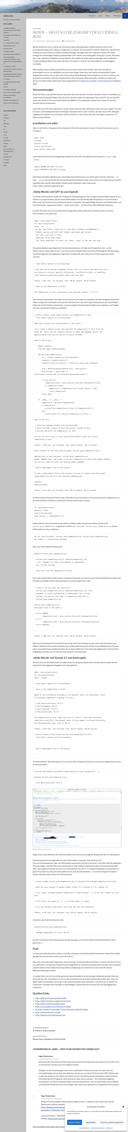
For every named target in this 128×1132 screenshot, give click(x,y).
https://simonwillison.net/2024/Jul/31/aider (53, 1004)
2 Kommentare (69, 41)
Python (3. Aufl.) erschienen (77, 1026)
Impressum (109, 1128)
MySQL (6, 143)
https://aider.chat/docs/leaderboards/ (48, 185)
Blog (100, 15)
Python (38, 28)
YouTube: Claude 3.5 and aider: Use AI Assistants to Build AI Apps (61, 1007)
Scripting (6, 160)
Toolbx (6, 87)
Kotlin (5, 132)
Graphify (6, 40)
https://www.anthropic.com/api (48, 1010)
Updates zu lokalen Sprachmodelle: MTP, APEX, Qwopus (12, 30)
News (5, 146)
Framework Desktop (10, 90)
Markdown (7, 140)
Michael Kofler (55, 41)
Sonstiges (6, 162)
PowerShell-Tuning (9, 46)
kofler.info (8, 15)
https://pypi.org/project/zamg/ (60, 1116)
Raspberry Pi (7, 157)
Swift (5, 165)
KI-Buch (55, 47)
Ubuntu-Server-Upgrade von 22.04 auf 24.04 (77, 1035)
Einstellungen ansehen (112, 1122)
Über (107, 15)
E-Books (6, 118)
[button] (123, 1106)
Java (5, 126)
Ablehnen (90, 1122)
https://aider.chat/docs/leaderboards (50, 1001)
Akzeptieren (75, 1122)
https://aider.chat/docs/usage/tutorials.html (52, 999)
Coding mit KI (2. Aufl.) (11, 43)
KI (33, 28)
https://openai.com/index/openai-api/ (50, 1013)
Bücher (91, 15)
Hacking (6, 123)
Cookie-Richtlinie (84, 1128)
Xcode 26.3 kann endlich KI (12, 54)
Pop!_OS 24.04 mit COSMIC (12, 92)
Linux (5, 135)
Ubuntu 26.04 (8, 48)
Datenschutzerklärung (98, 1128)
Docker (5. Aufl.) (10, 66)
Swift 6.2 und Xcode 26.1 (11, 103)
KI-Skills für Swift (9, 51)
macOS (6, 138)
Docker (6, 115)
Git (4, 121)
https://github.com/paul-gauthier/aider (51, 996)
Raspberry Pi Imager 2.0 (11, 100)
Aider (78, 47)
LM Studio (7, 79)
